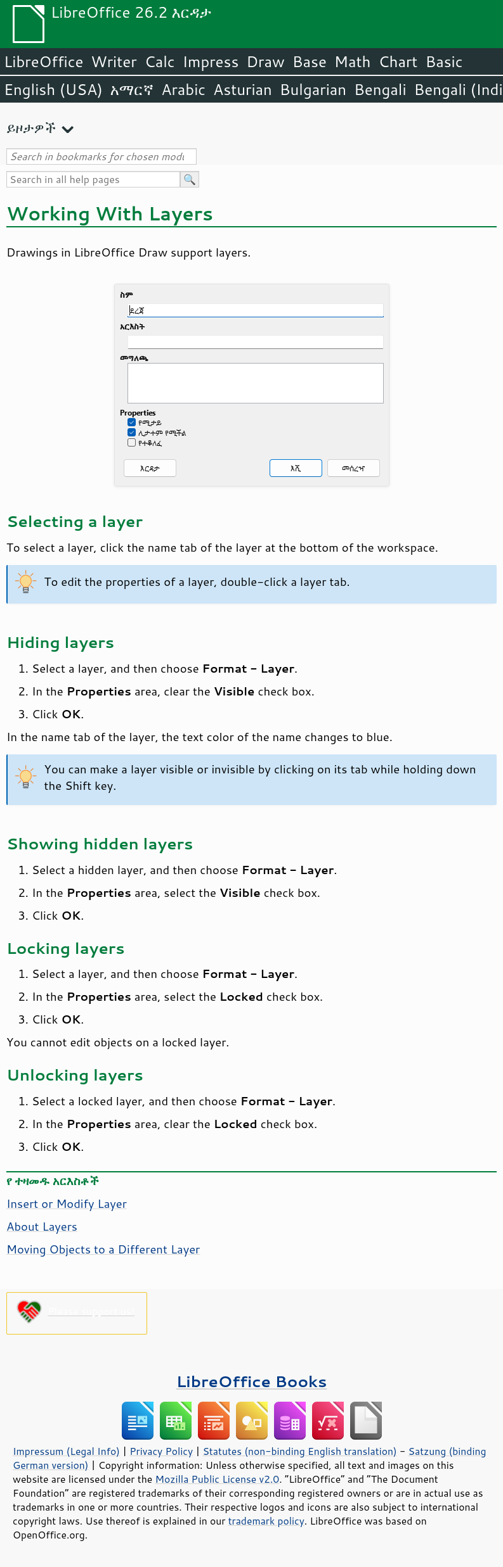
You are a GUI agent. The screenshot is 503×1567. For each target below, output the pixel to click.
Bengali (380, 89)
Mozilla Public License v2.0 (217, 1479)
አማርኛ (132, 89)
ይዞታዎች (31, 127)
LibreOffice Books (251, 1381)
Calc (160, 61)
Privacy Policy (161, 1451)
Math (352, 61)
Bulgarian (313, 89)
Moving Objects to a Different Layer (103, 1249)
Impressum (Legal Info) (66, 1451)
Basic (443, 61)
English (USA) (53, 89)
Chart (397, 61)
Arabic (183, 89)
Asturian (242, 89)
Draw (265, 61)
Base (309, 61)
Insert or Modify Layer (66, 1203)
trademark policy (266, 1521)
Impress (211, 61)
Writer (113, 61)
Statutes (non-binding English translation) (299, 1451)
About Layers (41, 1226)
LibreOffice (43, 61)
